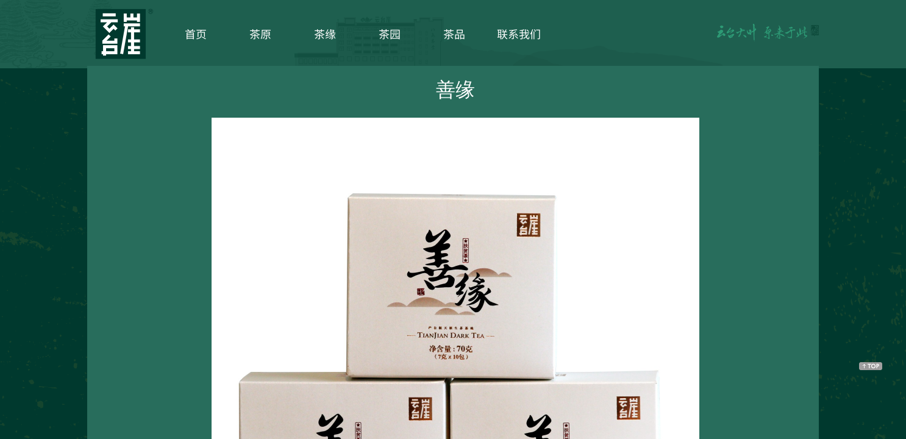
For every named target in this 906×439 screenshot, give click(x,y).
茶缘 (325, 33)
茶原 (260, 33)
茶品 (454, 33)
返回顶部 (870, 366)
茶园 (390, 33)
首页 (196, 33)
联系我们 (519, 33)
